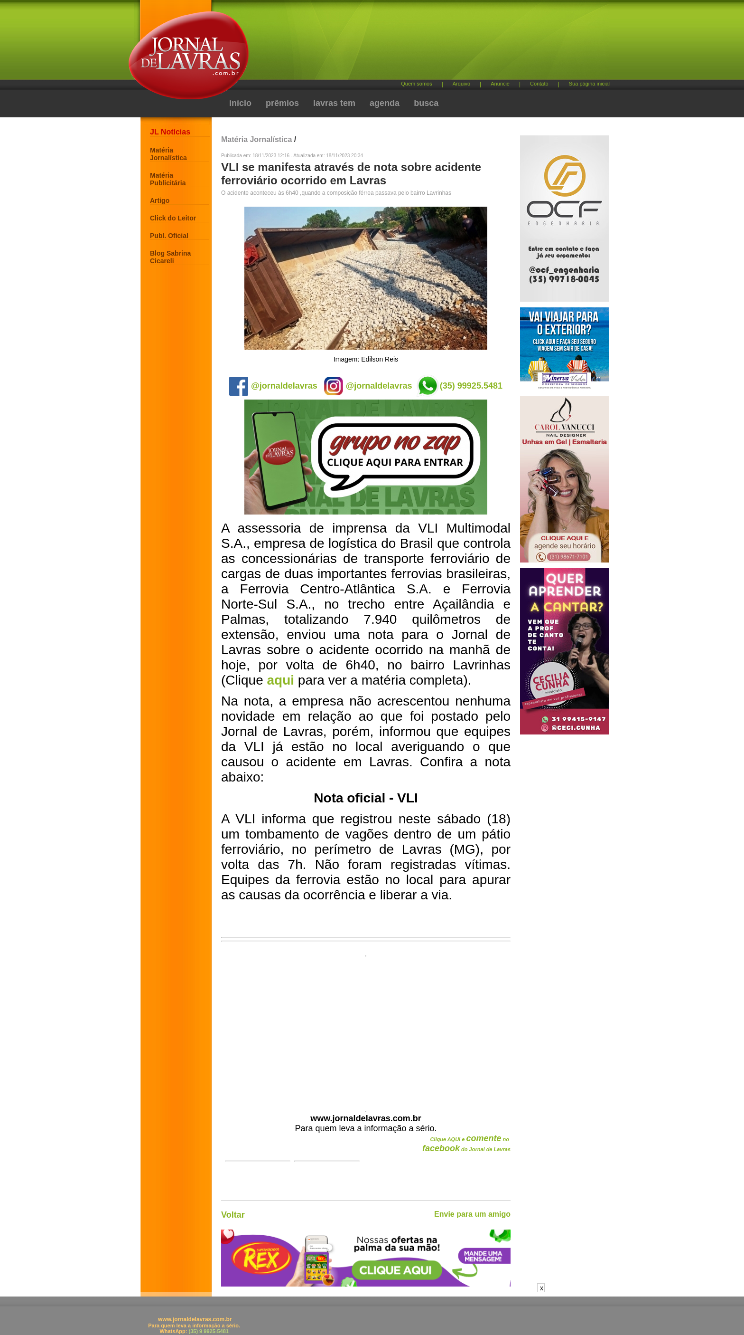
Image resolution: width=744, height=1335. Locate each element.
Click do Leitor (173, 218)
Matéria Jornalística (168, 154)
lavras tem (334, 103)
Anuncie (500, 83)
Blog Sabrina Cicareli (170, 257)
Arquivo (461, 83)
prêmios (282, 103)
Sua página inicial (589, 83)
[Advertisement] (422, 43)
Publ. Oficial (169, 235)
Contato (539, 83)
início (240, 103)
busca (426, 103)
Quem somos (416, 83)
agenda (385, 103)
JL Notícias (170, 132)
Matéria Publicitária (168, 179)
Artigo (159, 200)
